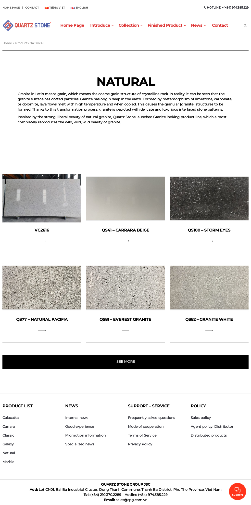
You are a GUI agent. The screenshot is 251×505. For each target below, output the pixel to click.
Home (7, 43)
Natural (8, 453)
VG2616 (42, 230)
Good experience (79, 426)
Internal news (76, 417)
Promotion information (85, 435)
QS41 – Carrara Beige (125, 230)
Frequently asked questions (151, 417)
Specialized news (79, 444)
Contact (32, 7)
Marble (8, 462)
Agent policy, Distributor (212, 426)
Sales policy (201, 417)
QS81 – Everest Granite (125, 319)
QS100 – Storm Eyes (209, 230)
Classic (8, 435)
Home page (11, 7)
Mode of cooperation (145, 426)
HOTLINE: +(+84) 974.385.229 (226, 7)
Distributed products (209, 435)
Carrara (8, 426)
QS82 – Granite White (209, 319)
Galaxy (8, 444)
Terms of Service (142, 435)
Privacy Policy (140, 444)
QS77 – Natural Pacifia (42, 319)
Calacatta (10, 417)
